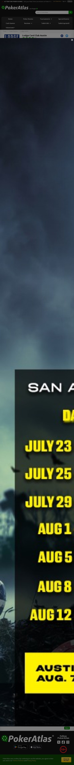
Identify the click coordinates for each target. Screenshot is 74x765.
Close (72, 40)
